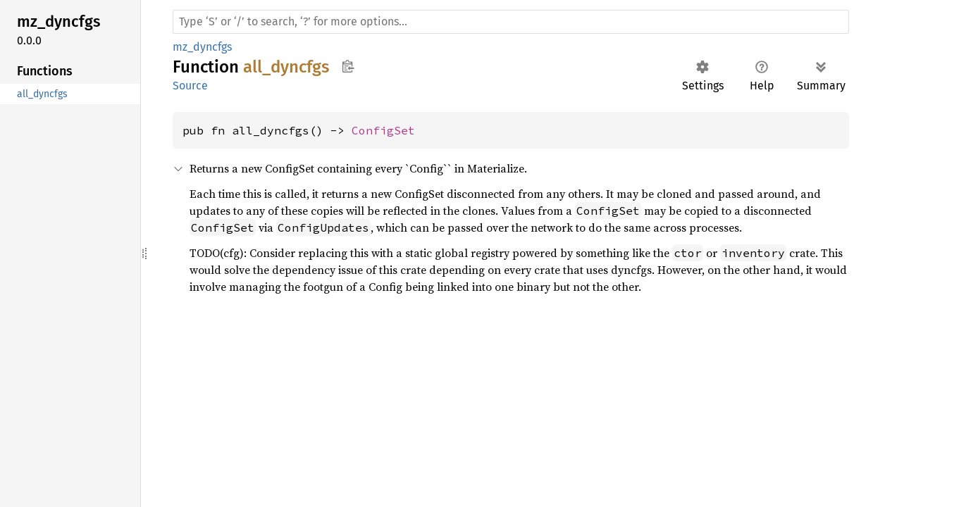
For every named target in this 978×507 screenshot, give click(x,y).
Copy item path (347, 66)
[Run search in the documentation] (511, 22)
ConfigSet (383, 130)
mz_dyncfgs (202, 47)
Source (190, 85)
